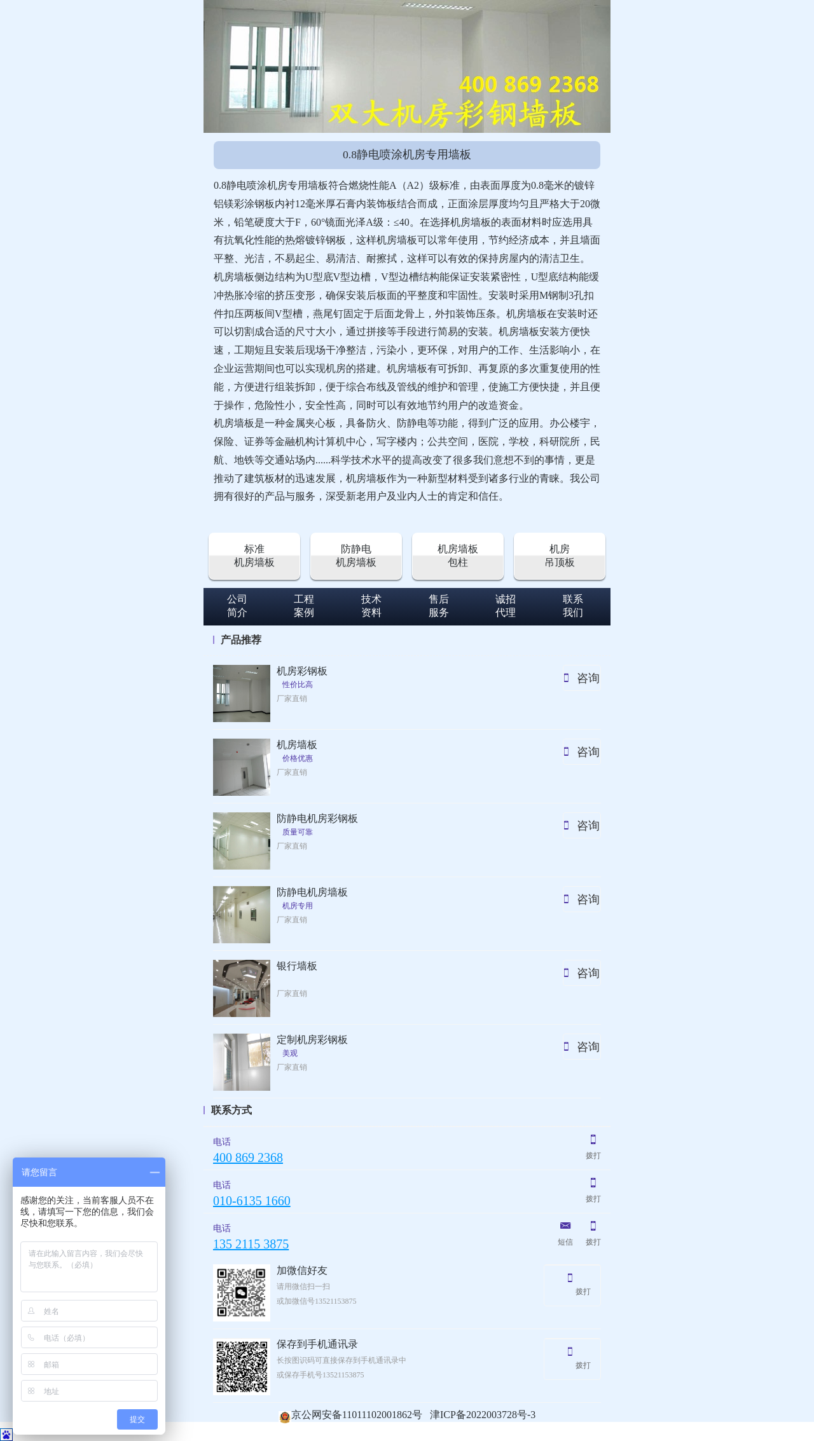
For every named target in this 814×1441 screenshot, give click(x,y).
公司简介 (237, 606)
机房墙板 (297, 744)
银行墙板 (297, 965)
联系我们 (573, 606)
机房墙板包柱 (458, 555)
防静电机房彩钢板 (317, 818)
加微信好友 (302, 1270)
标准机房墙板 (254, 555)
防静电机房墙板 (356, 555)
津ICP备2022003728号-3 (482, 1414)
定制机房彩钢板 (312, 1039)
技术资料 (371, 606)
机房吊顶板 (559, 555)
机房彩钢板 (302, 671)
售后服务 (439, 606)
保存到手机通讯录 (317, 1344)
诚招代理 (505, 606)
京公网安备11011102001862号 (350, 1414)
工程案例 (304, 606)
